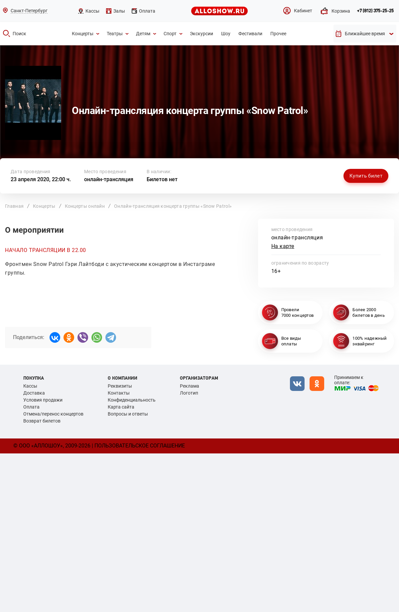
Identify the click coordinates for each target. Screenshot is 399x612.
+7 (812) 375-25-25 (375, 11)
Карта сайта (121, 407)
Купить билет (365, 176)
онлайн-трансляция (108, 179)
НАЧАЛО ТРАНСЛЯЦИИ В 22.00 (45, 250)
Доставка (34, 393)
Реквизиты (120, 386)
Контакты (119, 393)
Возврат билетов (42, 421)
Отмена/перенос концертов (53, 414)
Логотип (189, 393)
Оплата (31, 407)
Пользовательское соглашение (139, 445)
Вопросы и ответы (128, 414)
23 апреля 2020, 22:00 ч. (41, 179)
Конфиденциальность (132, 400)
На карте (283, 246)
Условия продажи (43, 400)
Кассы (30, 386)
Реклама (189, 386)
